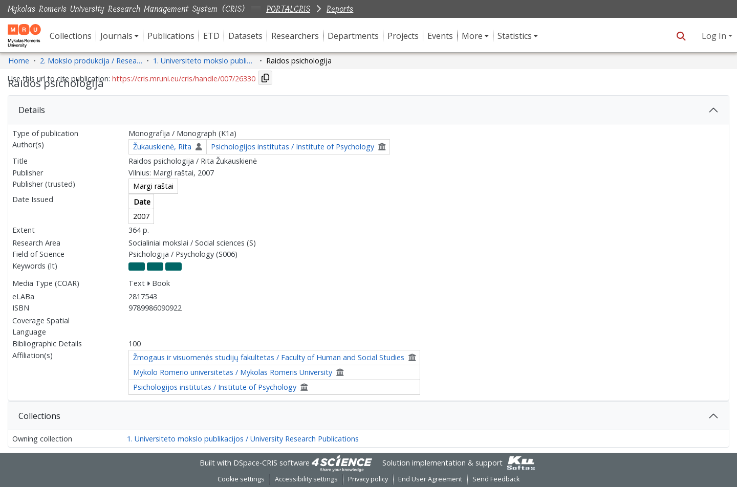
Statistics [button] (514, 35)
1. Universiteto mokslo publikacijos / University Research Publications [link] (204, 60)
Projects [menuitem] (403, 35)
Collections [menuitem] (71, 35)
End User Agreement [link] (430, 479)
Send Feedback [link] (495, 479)
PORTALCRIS (288, 9)
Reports (340, 9)
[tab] (368, 110)
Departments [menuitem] (353, 35)
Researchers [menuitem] (295, 35)
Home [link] (18, 60)
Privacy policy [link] (368, 479)
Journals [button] (116, 35)
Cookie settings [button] (241, 479)
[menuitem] (119, 36)
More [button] (472, 35)
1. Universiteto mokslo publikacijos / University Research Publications (243, 439)
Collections (39, 416)
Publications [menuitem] (170, 35)
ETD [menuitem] (211, 35)
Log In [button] (715, 35)
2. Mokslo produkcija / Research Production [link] (91, 60)
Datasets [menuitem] (245, 35)
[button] (681, 36)
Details (31, 110)
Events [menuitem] (440, 35)
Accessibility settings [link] (306, 479)
